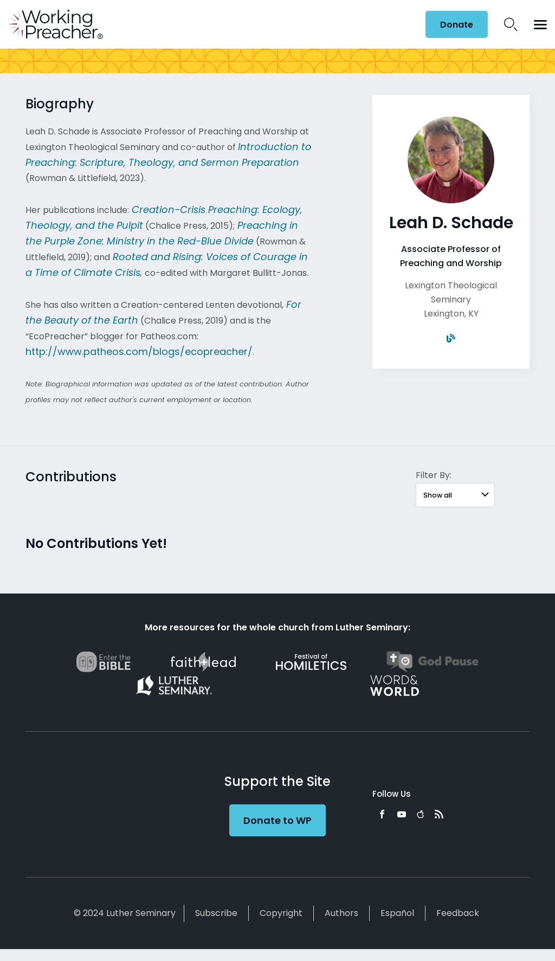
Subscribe (216, 913)
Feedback (457, 913)
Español (397, 913)
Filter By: (433, 475)
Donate (456, 24)
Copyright (281, 913)
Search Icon (511, 24)
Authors (341, 913)
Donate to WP (277, 820)
